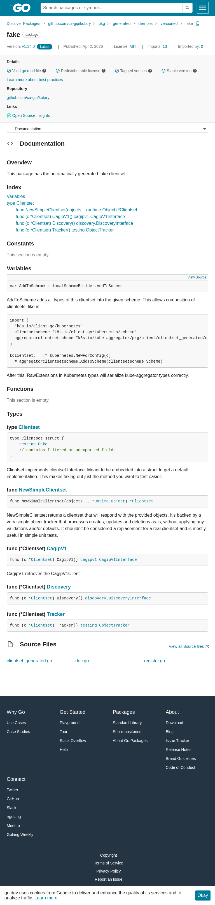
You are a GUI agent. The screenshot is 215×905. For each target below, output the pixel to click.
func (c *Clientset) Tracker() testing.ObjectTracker (65, 230)
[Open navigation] (202, 7)
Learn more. (46, 897)
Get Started (72, 712)
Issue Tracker (177, 740)
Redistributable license (80, 70)
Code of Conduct (180, 767)
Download (174, 722)
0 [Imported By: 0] (190, 46)
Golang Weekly (20, 834)
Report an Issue (108, 879)
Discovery (59, 587)
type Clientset (20, 203)
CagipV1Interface (118, 559)
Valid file (26, 70)
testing (27, 444)
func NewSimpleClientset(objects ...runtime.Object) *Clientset (76, 209)
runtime (100, 501)
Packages (124, 712)
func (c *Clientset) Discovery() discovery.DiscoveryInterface (74, 223)
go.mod (28, 70)
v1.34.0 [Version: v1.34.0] (21, 46)
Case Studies (18, 731)
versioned (169, 23)
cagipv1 (88, 559)
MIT (133, 46)
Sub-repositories (127, 731)
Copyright (108, 855)
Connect (16, 779)
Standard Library (127, 722)
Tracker (56, 614)
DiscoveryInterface (130, 598)
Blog (170, 731)
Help (64, 749)
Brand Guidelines (181, 758)
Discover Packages (23, 23)
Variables (16, 196)
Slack (11, 807)
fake (189, 23)
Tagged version (133, 70)
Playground (70, 722)
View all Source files (186, 646)
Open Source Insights (28, 115)
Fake (43, 444)
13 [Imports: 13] (157, 46)
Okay (203, 895)
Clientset (29, 427)
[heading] (24, 7)
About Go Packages (130, 740)
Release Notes (178, 749)
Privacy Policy (108, 871)
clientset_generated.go (29, 660)
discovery (95, 598)
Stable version (179, 70)
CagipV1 (57, 548)
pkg (102, 23)
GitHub (13, 799)
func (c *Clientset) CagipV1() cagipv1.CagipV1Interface (70, 216)
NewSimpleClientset (43, 490)
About (172, 712)
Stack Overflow (73, 740)
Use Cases (16, 722)
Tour (63, 731)
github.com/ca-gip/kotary (69, 23)
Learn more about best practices (35, 79)
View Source (197, 277)
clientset (145, 23)
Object (118, 501)
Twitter (12, 790)
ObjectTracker (114, 625)
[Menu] (107, 129)
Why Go (16, 712)
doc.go (82, 660)
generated (121, 23)
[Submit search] (188, 8)
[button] (9, 70)
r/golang (14, 816)
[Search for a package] (112, 8)
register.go (154, 660)
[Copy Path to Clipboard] (197, 23)
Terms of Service (108, 863)
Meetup (13, 825)
